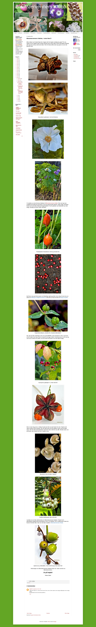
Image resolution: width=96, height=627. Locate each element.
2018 (18, 70)
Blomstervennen (76, 58)
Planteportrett (76, 55)
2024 (18, 61)
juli (18, 95)
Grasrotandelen (61, 33)
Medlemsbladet (47, 33)
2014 (18, 75)
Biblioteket (54, 33)
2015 (18, 74)
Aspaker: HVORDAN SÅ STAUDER (18, 108)
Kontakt (67, 33)
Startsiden (48, 613)
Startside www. (74, 33)
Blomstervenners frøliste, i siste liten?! (20, 83)
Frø (29, 582)
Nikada (49, 621)
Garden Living (18, 115)
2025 (18, 60)
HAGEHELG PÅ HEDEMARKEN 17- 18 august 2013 (20, 87)
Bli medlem (33, 33)
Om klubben (26, 33)
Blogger (55, 621)
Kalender (20, 33)
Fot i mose (18, 111)
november (19, 78)
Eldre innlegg (67, 613)
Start (16, 33)
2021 (18, 65)
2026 (18, 58)
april (18, 99)
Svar (30, 594)
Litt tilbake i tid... (18, 123)
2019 (18, 68)
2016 (18, 73)
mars (18, 101)
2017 (18, 71)
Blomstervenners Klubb (41, 6)
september (19, 81)
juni (18, 96)
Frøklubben (39, 33)
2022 (18, 64)
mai (18, 98)
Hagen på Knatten (19, 117)
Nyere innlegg (29, 613)
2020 (18, 67)
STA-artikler (18, 134)
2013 (18, 77)
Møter (75, 54)
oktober (19, 80)
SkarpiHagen (18, 128)
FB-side (78, 41)
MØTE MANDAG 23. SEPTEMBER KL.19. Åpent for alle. (20, 92)
